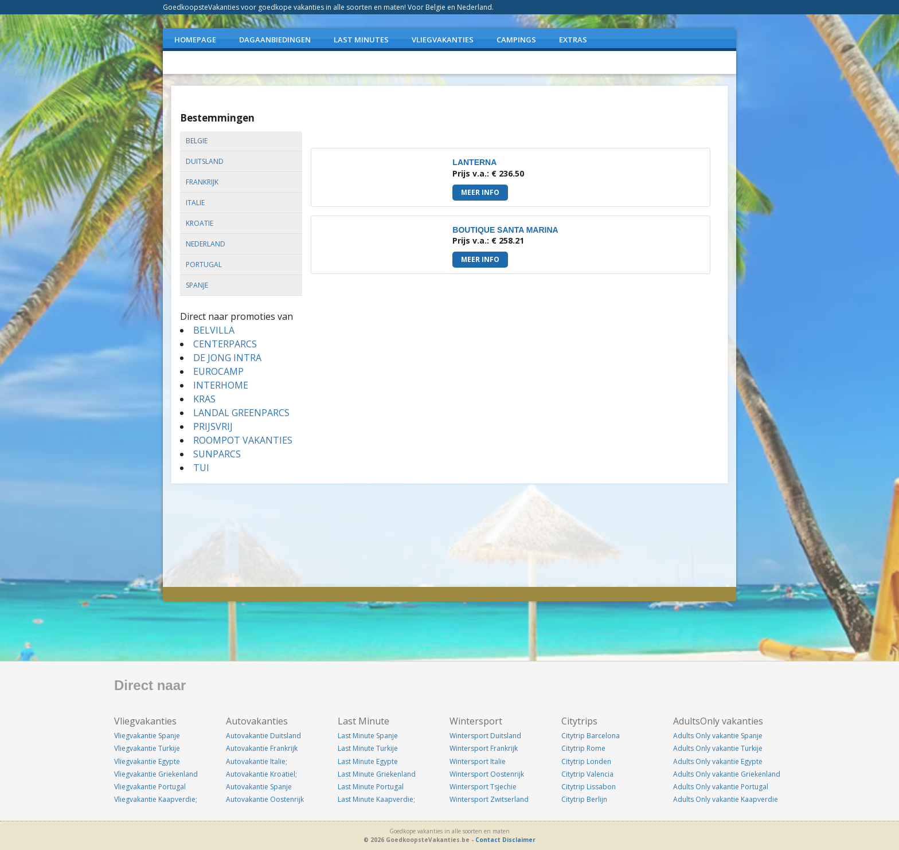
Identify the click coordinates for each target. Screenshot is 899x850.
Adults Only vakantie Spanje (718, 736)
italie (195, 202)
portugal (204, 264)
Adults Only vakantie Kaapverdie (725, 799)
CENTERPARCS (225, 344)
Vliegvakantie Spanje (147, 736)
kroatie (199, 223)
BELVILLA (213, 330)
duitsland (205, 161)
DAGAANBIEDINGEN (275, 39)
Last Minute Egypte (368, 761)
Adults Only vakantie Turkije (718, 748)
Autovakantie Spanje (259, 787)
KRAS (204, 399)
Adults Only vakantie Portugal (720, 787)
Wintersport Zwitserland (489, 799)
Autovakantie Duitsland (263, 736)
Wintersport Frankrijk (484, 748)
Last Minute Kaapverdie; (376, 799)
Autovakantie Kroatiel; (261, 774)
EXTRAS (573, 39)
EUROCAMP (218, 371)
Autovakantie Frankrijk (262, 748)
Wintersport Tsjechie (483, 787)
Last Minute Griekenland (377, 774)
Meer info (480, 192)
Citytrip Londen (586, 761)
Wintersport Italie (478, 761)
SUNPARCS (217, 454)
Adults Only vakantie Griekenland (726, 774)
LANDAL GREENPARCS (241, 412)
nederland (205, 244)
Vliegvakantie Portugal (150, 787)
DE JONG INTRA (227, 357)
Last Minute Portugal (371, 787)
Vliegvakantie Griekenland (156, 774)
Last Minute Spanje (368, 736)
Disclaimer (519, 840)
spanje (197, 285)
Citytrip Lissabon (588, 787)
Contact (488, 840)
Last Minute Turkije (368, 748)
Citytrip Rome (583, 748)
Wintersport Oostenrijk (487, 774)
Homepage (195, 39)
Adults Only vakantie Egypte (718, 761)
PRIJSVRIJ (213, 426)
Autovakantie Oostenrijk (265, 799)
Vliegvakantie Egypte (147, 761)
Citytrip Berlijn (584, 799)
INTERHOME (220, 385)
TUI (201, 467)
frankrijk (202, 182)
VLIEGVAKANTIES (443, 39)
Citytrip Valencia (587, 774)
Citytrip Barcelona (590, 736)
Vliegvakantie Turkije (147, 748)
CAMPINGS (516, 39)
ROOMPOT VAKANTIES (242, 440)
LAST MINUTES (361, 39)
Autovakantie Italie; (256, 761)
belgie (197, 141)
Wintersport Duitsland (485, 736)
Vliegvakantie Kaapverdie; (155, 799)
